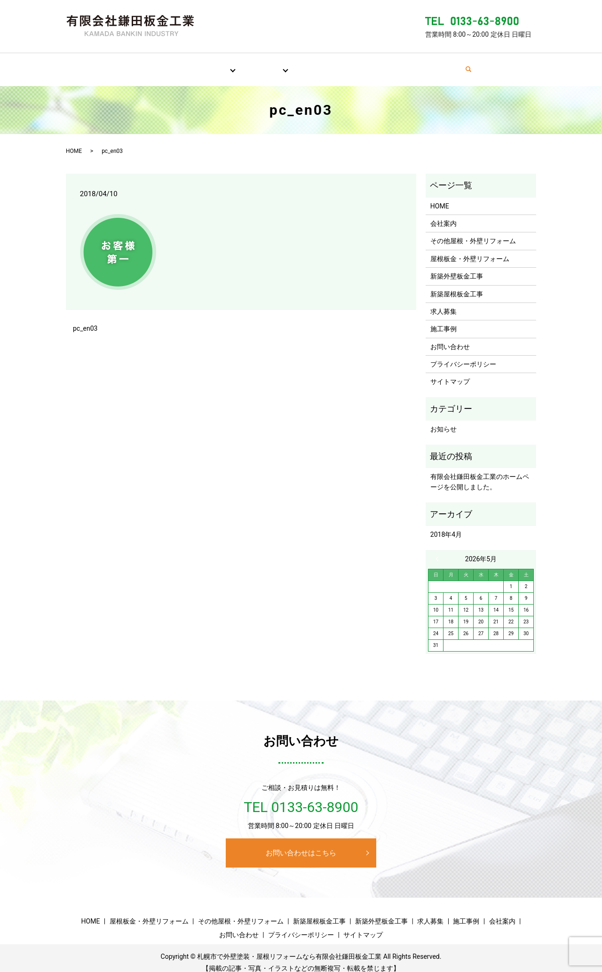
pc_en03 (85, 319)
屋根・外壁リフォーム (185, 64)
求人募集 (304, 64)
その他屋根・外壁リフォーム (473, 232)
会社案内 (396, 64)
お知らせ (443, 420)
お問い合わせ (448, 64)
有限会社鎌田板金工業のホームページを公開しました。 (479, 473)
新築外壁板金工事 (456, 267)
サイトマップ (450, 372)
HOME (123, 64)
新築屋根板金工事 (456, 285)
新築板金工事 (254, 64)
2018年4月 (446, 525)
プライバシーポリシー (463, 355)
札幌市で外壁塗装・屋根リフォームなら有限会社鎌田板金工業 (289, 947)
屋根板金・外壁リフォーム (469, 250)
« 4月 (439, 550)
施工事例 (350, 64)
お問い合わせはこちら (301, 844)
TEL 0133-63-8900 (301, 798)
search (493, 65)
